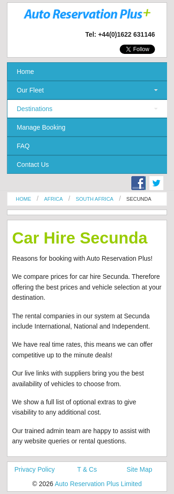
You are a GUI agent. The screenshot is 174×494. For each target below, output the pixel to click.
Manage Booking (41, 127)
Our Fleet (30, 90)
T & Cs (87, 469)
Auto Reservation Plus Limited (98, 483)
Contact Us (33, 164)
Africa (53, 199)
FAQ (23, 146)
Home (25, 71)
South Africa (94, 199)
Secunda (138, 199)
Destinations (34, 108)
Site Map (139, 469)
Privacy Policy (34, 469)
